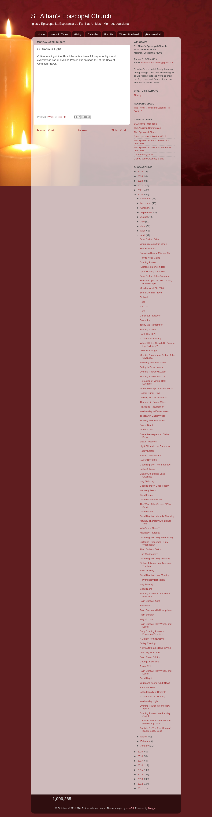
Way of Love (146, 619)
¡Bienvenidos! (153, 34)
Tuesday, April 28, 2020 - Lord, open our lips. (156, 282)
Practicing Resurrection (152, 406)
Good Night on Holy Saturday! (155, 464)
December (146, 198)
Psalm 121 (145, 666)
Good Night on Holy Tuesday (155, 558)
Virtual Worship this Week (153, 244)
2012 (140, 783)
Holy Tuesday (147, 570)
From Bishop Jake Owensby (154, 276)
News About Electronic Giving (155, 648)
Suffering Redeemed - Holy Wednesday (154, 543)
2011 (140, 788)
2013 (140, 779)
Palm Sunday (147, 614)
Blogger (152, 808)
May (143, 230)
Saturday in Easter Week (153, 362)
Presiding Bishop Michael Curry (156, 253)
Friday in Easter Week (151, 367)
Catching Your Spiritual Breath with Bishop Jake (155, 722)
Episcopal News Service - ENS (150, 136)
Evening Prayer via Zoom (153, 371)
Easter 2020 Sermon (150, 455)
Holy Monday (147, 584)
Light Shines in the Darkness (155, 446)
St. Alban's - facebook (145, 123)
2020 (140, 194)
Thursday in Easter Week (153, 402)
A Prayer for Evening (150, 338)
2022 (140, 185)
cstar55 (130, 808)
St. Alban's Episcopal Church (71, 16)
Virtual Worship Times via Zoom (156, 388)
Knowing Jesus (148, 490)
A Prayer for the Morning (152, 696)
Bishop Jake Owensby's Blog (149, 158)
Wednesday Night (149, 701)
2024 (140, 176)
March (144, 736)
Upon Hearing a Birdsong (153, 271)
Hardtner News (147, 687)
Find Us (108, 34)
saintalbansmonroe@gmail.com (157, 62)
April (143, 235)
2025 (140, 171)
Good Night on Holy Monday (154, 575)
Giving (78, 34)
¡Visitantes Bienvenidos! (152, 267)
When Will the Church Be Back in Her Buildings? (157, 344)
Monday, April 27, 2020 (152, 288)
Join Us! (144, 306)
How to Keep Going (150, 257)
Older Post (118, 130)
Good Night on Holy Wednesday (156, 537)
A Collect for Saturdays (152, 638)
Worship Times (59, 34)
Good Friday (146, 495)
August (144, 217)
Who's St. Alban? (129, 34)
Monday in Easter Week (152, 420)
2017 (140, 760)
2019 (140, 751)
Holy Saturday (147, 481)
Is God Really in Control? (153, 692)
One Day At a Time (149, 652)
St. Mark (144, 297)
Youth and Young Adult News (155, 683)
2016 (140, 765)
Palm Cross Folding (150, 657)
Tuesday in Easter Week (152, 416)
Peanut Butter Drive (150, 393)
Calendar (93, 34)
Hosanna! (145, 605)
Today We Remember (151, 324)
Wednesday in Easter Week (154, 411)
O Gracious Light (148, 350)
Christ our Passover (150, 315)
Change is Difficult (149, 661)
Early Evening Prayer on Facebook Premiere (152, 632)
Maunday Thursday (150, 532)
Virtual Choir (146, 429)
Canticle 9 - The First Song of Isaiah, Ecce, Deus (155, 729)
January (145, 745)
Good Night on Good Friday (154, 485)
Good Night (146, 589)
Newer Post (45, 130)
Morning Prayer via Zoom (153, 376)
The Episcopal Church (145, 132)
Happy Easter (147, 451)
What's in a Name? (150, 528)
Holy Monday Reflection (152, 580)
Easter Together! (148, 441)
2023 (140, 181)
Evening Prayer (148, 262)
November (146, 203)
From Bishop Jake (149, 239)
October (145, 208)
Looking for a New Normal (153, 397)
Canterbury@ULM (143, 154)
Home (41, 34)
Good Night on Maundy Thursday (157, 516)
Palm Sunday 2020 (150, 601)
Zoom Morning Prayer (151, 292)
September (146, 212)
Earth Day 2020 (148, 334)
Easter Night (146, 425)
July (142, 221)
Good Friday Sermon (151, 499)
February (145, 741)
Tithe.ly (138, 95)
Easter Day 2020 (148, 460)
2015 (140, 770)
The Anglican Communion (147, 128)
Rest (142, 302)
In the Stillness (147, 469)
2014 (140, 774)
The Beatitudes (148, 248)
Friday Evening (147, 643)
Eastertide (145, 320)
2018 (140, 756)
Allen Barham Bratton (151, 549)
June (143, 226)
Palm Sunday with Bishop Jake (156, 610)
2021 (140, 190)
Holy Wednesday (149, 554)
